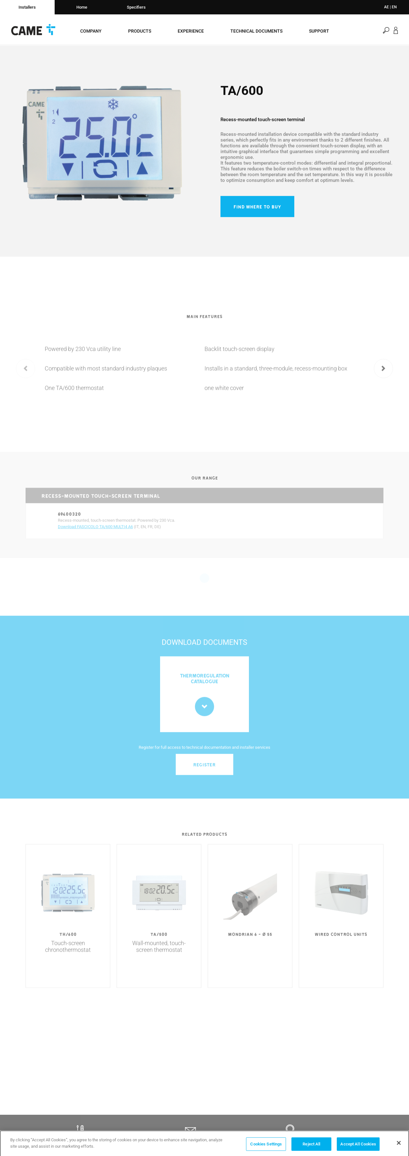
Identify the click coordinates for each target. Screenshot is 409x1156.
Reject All (311, 1146)
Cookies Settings (266, 1146)
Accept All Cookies (358, 1146)
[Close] (399, 1145)
